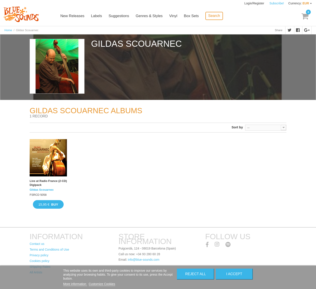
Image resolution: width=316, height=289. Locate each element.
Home (8, 30)
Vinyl (173, 16)
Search (214, 16)
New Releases (72, 16)
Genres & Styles (149, 16)
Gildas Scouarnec (42, 189)
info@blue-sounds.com (143, 259)
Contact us (37, 244)
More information (75, 284)
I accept (234, 274)
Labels (96, 16)
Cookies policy (39, 261)
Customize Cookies (102, 284)
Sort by (237, 127)
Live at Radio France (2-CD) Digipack (48, 183)
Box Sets (191, 16)
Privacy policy (39, 255)
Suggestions (119, 16)
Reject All (195, 274)
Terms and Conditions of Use (49, 249)
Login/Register (254, 3)
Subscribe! (276, 3)
